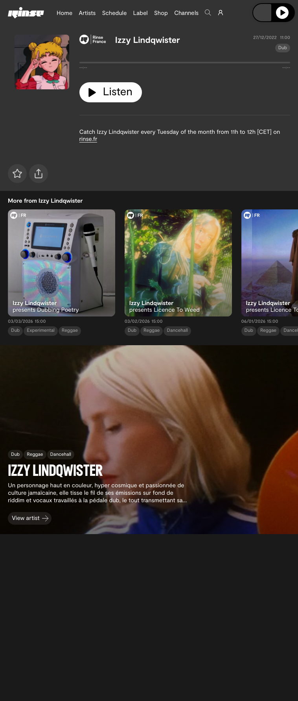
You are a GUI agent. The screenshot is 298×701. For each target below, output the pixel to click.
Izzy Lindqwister (147, 40)
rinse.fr (88, 138)
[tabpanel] (185, 64)
